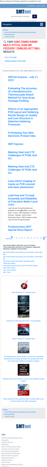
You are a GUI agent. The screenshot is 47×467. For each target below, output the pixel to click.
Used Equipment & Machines (10, 453)
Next (45, 238)
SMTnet (5, 30)
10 (22, 238)
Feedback (31, 6)
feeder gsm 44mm (9, 263)
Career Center (5, 462)
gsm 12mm (7, 272)
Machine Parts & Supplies (9, 456)
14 (34, 238)
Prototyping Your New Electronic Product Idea (21, 134)
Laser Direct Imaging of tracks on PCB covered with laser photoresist (21, 184)
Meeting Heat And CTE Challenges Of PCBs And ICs (22, 155)
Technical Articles (7, 442)
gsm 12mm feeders (9, 270)
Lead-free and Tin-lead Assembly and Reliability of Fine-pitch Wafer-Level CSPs (23, 200)
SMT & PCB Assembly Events (11, 447)
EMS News (5, 444)
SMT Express (15, 144)
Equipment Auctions (7, 458)
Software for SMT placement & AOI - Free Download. (23, 321)
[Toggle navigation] (41, 24)
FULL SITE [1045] (10, 57)
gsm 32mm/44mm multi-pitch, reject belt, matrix (18, 261)
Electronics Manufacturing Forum (12, 438)
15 (37, 238)
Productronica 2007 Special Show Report (20, 228)
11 (25, 238)
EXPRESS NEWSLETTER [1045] (15, 61)
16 (41, 238)
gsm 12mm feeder (9, 268)
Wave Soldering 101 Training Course (23, 292)
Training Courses (6, 460)
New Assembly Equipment (10, 451)
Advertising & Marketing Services (12, 464)
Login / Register (41, 6)
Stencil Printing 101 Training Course (23, 339)
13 (31, 238)
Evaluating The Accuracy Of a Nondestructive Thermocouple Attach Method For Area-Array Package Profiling (22, 94)
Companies (5, 440)
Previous (9, 238)
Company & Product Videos (10, 449)
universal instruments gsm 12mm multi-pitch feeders (20, 265)
